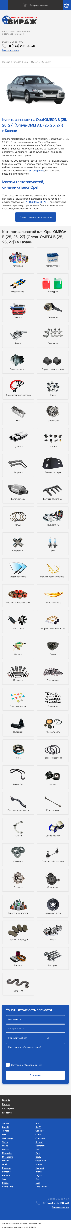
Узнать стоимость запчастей (36, 217)
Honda (39, 1164)
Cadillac (40, 1130)
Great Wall (41, 1160)
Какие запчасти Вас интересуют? (35, 1051)
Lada (38, 1182)
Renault (6, 1175)
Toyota (5, 1130)
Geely (38, 1156)
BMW (38, 1127)
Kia (37, 1179)
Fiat (37, 1149)
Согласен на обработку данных (26, 1065)
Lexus (5, 1145)
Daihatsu (40, 1145)
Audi (38, 1123)
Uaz (4, 1134)
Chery (39, 1134)
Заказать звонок (10, 50)
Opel (4, 1164)
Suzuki (5, 1127)
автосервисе (36, 170)
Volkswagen (8, 1138)
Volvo (5, 1142)
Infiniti (39, 1171)
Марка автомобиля (24, 1038)
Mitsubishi (7, 1156)
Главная (6, 1099)
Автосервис (8, 1108)
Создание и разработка (19, 1227)
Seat (4, 1179)
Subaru (6, 1123)
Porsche (6, 1171)
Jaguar (39, 1175)
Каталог (6, 1104)
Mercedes (7, 1153)
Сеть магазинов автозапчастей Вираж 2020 (22, 1223)
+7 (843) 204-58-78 (35, 202)
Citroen (39, 1142)
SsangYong (7, 1186)
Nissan (5, 1160)
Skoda (5, 1182)
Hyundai (40, 1168)
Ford (38, 1153)
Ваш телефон (35, 1019)
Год (54, 1038)
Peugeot (6, 1168)
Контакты (7, 1112)
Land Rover (41, 1186)
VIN (35, 1028)
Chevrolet (40, 1138)
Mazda (5, 1149)
